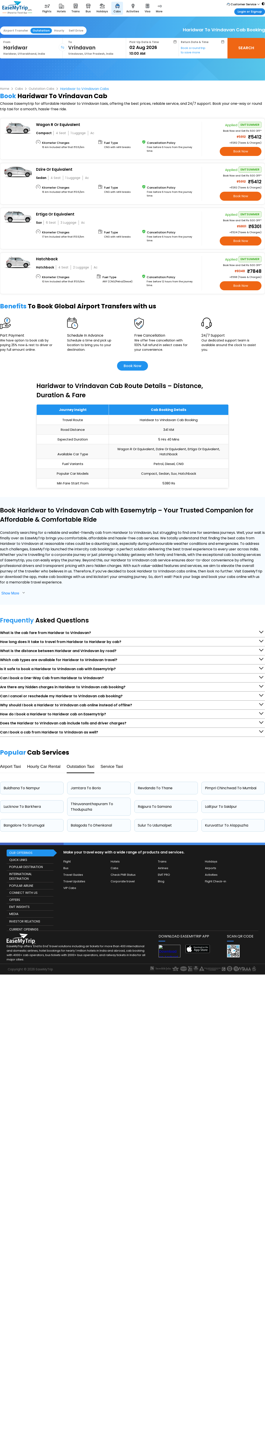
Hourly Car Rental (44, 766)
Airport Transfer (15, 30)
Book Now (240, 151)
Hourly (59, 30)
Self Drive (76, 30)
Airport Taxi (10, 766)
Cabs (19, 88)
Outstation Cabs (41, 88)
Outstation (41, 30)
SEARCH (246, 48)
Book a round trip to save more (193, 50)
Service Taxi (111, 766)
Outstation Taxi (80, 766)
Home (4, 88)
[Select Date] (152, 47)
